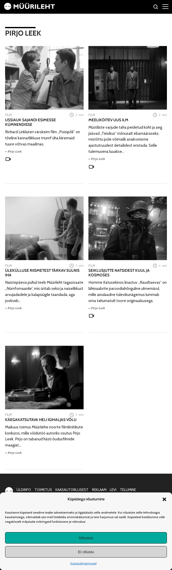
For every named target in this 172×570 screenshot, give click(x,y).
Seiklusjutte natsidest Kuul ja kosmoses (119, 272)
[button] (164, 499)
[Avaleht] (29, 8)
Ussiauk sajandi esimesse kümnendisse (30, 122)
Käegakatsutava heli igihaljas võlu (40, 419)
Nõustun (86, 538)
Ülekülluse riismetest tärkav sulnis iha (42, 272)
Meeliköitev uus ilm (108, 120)
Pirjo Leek (15, 151)
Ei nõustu (86, 552)
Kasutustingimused (83, 563)
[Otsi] (156, 7)
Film (8, 115)
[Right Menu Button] (165, 6)
